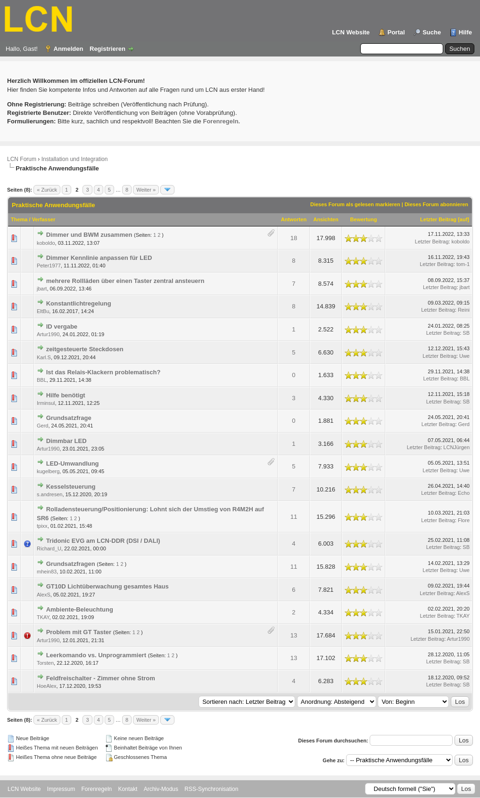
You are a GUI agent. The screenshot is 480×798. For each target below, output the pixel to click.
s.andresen (49, 494)
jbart (42, 288)
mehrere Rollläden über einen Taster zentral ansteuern (125, 280)
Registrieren (107, 48)
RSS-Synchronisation (211, 789)
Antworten (293, 219)
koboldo (46, 243)
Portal (396, 32)
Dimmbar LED (66, 440)
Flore (464, 520)
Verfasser (44, 219)
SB (466, 333)
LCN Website (351, 32)
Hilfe (465, 32)
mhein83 (47, 571)
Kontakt (128, 789)
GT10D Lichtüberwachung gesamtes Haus (107, 586)
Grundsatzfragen (70, 563)
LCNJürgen (456, 447)
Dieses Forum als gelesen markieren (355, 204)
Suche (431, 32)
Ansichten (325, 219)
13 (293, 635)
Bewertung (363, 219)
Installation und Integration (74, 159)
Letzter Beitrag (438, 219)
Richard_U (49, 548)
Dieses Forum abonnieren (436, 204)
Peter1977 (49, 265)
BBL (42, 380)
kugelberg (48, 471)
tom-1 (463, 264)
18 (293, 238)
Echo (464, 493)
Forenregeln (97, 789)
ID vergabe (61, 326)
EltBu (43, 311)
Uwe (464, 356)
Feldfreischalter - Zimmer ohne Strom (100, 678)
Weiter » (146, 190)
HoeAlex (47, 686)
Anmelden (68, 48)
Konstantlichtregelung (78, 303)
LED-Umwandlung (72, 463)
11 (293, 516)
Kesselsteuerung (71, 486)
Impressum (61, 789)
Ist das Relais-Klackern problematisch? (103, 372)
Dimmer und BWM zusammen (89, 234)
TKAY (43, 617)
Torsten (45, 663)
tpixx (42, 526)
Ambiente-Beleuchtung (79, 609)
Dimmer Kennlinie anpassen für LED (99, 257)
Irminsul (46, 403)
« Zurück (47, 190)
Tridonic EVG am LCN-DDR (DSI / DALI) (103, 540)
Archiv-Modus (161, 789)
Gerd (42, 425)
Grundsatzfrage (68, 417)
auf (464, 219)
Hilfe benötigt (65, 395)
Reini (464, 310)
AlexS (43, 594)
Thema (19, 219)
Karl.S (44, 357)
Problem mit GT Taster (78, 632)
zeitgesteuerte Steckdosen (85, 349)
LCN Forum (21, 159)
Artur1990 (48, 334)
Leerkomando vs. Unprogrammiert (96, 655)
